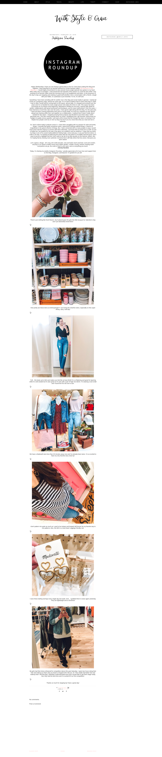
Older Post (33, 751)
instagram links (132, 2)
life (82, 2)
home (25, 2)
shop (117, 2)
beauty (71, 2)
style (48, 2)
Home (63, 751)
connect (105, 2)
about (36, 2)
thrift (93, 2)
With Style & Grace (81, 19)
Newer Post (91, 751)
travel (59, 2)
